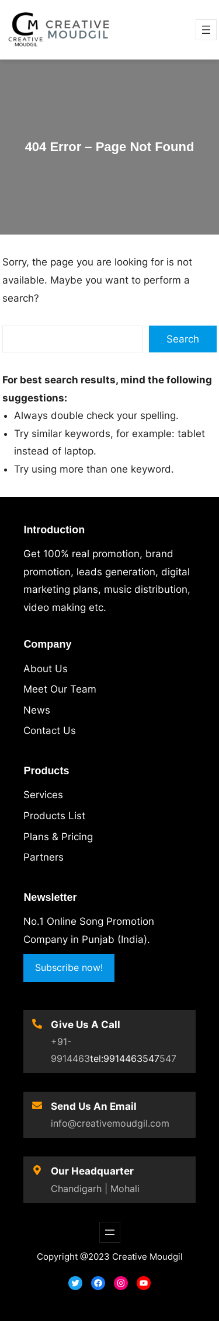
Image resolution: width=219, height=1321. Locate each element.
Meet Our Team (59, 689)
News (36, 710)
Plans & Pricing (58, 837)
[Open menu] (206, 29)
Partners (43, 857)
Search (182, 339)
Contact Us (49, 730)
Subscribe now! (69, 967)
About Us (45, 669)
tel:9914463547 (124, 1058)
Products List (54, 816)
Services (43, 795)
